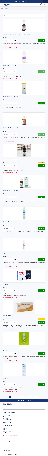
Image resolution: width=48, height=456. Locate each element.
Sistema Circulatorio (7, 426)
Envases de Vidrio (6, 438)
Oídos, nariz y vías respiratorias (9, 413)
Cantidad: (6, 40)
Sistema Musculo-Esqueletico (9, 425)
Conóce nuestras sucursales (24, 400)
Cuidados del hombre (7, 419)
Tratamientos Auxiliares (7, 422)
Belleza (4, 432)
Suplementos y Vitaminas (8, 431)
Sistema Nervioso (6, 416)
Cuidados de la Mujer (7, 418)
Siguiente (36, 396)
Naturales (5, 429)
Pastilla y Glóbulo (6, 441)
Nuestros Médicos (6, 450)
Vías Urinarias (5, 424)
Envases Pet (5, 440)
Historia (4, 449)
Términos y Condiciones (40, 452)
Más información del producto (10, 47)
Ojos (4, 421)
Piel (4, 411)
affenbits (15, 454)
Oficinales (5, 428)
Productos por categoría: (8, 13)
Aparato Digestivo (6, 415)
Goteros (4, 443)
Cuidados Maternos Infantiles (9, 412)
